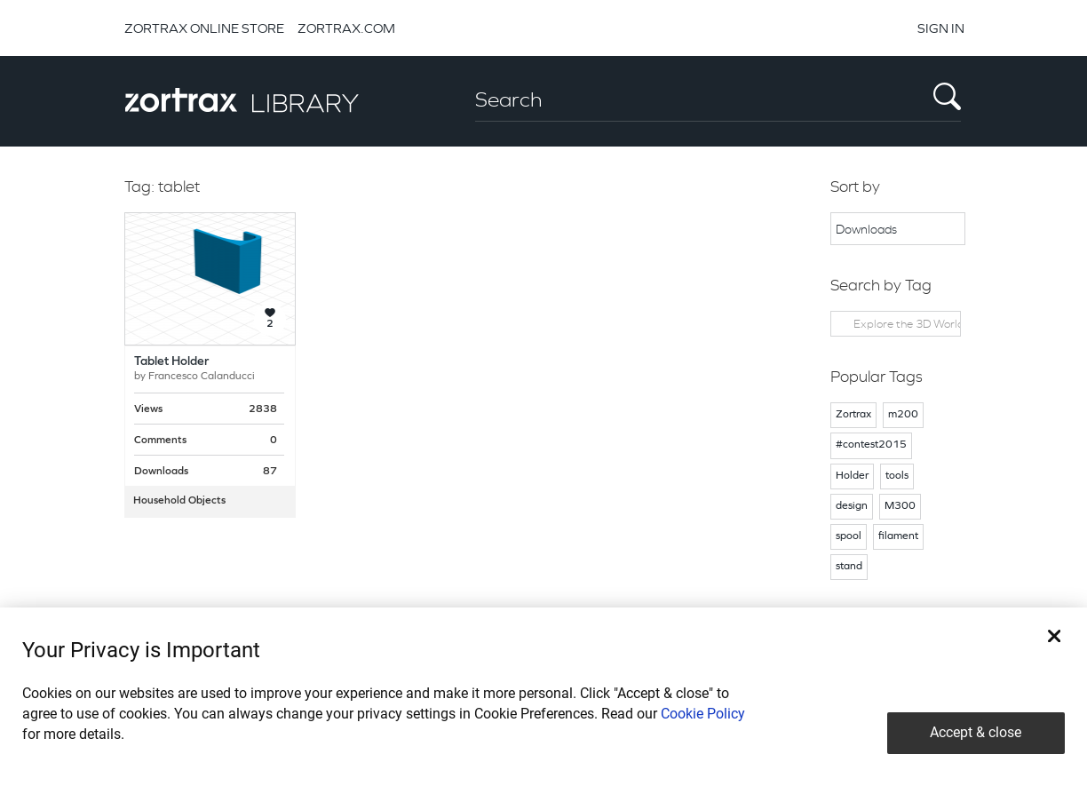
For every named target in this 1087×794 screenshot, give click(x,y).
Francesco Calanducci (201, 376)
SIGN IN (940, 28)
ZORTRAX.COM (346, 28)
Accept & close (975, 732)
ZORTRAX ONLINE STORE (204, 28)
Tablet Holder (171, 362)
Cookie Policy (703, 713)
